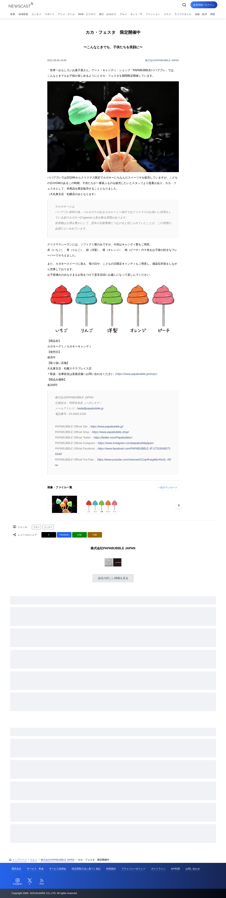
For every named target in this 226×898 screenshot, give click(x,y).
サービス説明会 (57, 868)
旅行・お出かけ (107, 14)
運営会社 (16, 868)
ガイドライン (158, 868)
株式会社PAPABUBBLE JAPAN (162, 60)
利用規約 (111, 868)
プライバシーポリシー (133, 868)
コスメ (167, 14)
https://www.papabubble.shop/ (110, 432)
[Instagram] (18, 882)
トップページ (18, 859)
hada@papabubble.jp (90, 408)
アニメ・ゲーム (66, 14)
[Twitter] (30, 882)
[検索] (184, 4)
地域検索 (23, 14)
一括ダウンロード (167, 487)
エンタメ (36, 14)
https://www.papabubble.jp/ (106, 426)
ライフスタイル (182, 14)
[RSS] (42, 882)
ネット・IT (136, 14)
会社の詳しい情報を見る (113, 578)
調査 (212, 14)
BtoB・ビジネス (87, 14)
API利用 (175, 868)
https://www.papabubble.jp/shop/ (136, 374)
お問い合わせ (192, 868)
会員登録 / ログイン (204, 4)
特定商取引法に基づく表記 (86, 868)
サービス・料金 (35, 868)
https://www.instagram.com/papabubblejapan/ (126, 443)
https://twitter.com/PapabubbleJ (113, 437)
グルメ (123, 14)
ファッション (153, 14)
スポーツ (49, 14)
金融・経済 (201, 14)
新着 (12, 14)
